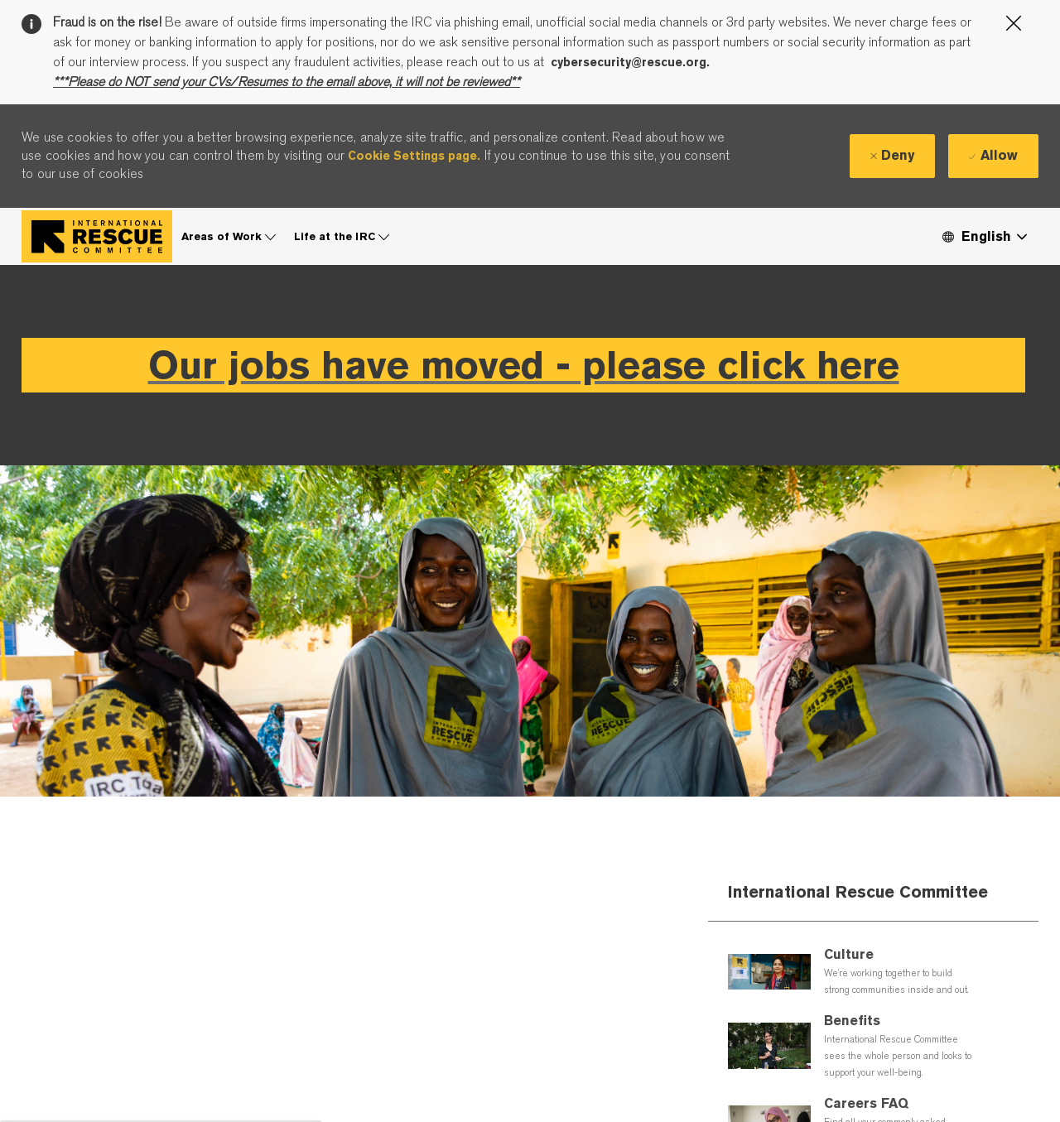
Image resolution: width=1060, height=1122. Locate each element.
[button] (984, 236)
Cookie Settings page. (414, 155)
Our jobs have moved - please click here (523, 365)
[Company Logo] (97, 236)
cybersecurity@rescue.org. (630, 62)
